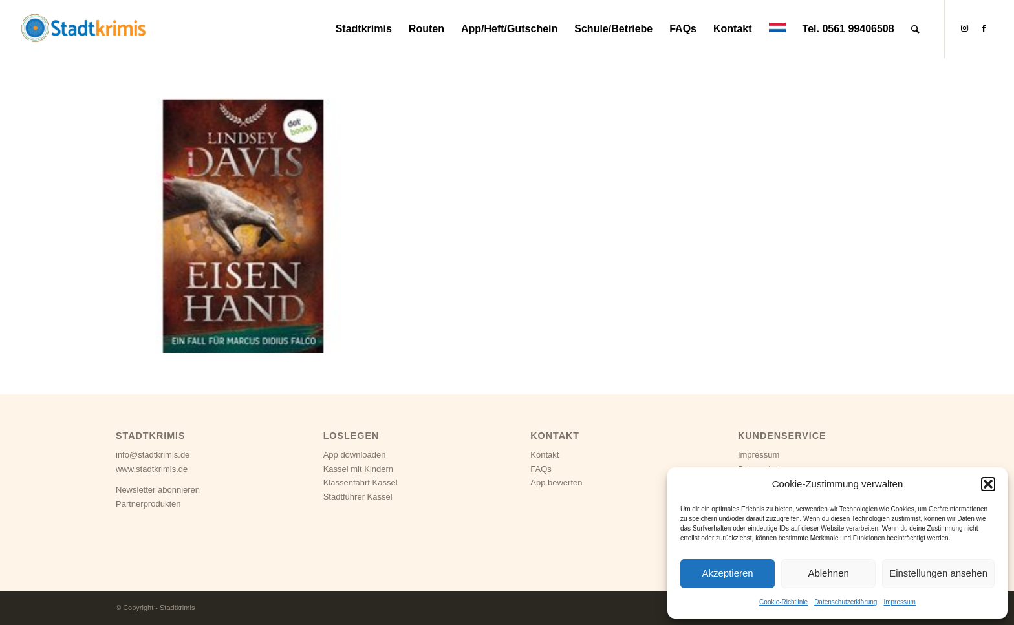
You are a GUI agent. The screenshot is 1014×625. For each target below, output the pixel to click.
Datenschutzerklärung (845, 602)
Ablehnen (828, 572)
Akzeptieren (727, 572)
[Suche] (915, 29)
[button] (988, 484)
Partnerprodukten (148, 504)
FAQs (541, 469)
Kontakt (544, 455)
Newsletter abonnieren (158, 489)
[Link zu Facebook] (984, 28)
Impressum (899, 602)
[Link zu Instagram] (965, 28)
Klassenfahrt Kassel (360, 482)
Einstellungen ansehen (938, 572)
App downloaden (354, 455)
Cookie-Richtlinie (783, 602)
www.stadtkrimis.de (152, 469)
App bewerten (556, 482)
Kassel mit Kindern (358, 469)
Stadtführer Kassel (358, 497)
